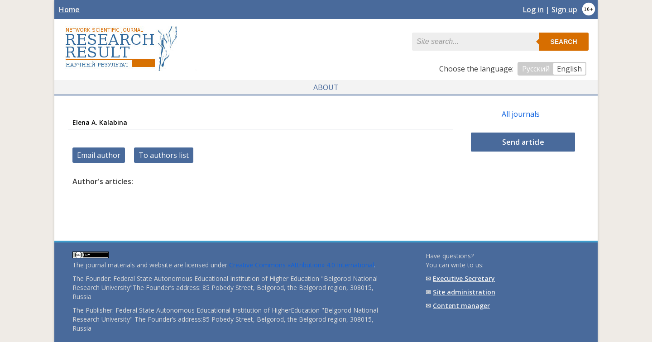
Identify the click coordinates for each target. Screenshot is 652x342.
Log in (533, 9)
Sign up (564, 9)
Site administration (464, 292)
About (326, 87)
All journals (521, 114)
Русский (536, 69)
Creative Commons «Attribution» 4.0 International (301, 265)
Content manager (461, 305)
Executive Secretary (464, 278)
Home (69, 9)
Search (563, 41)
